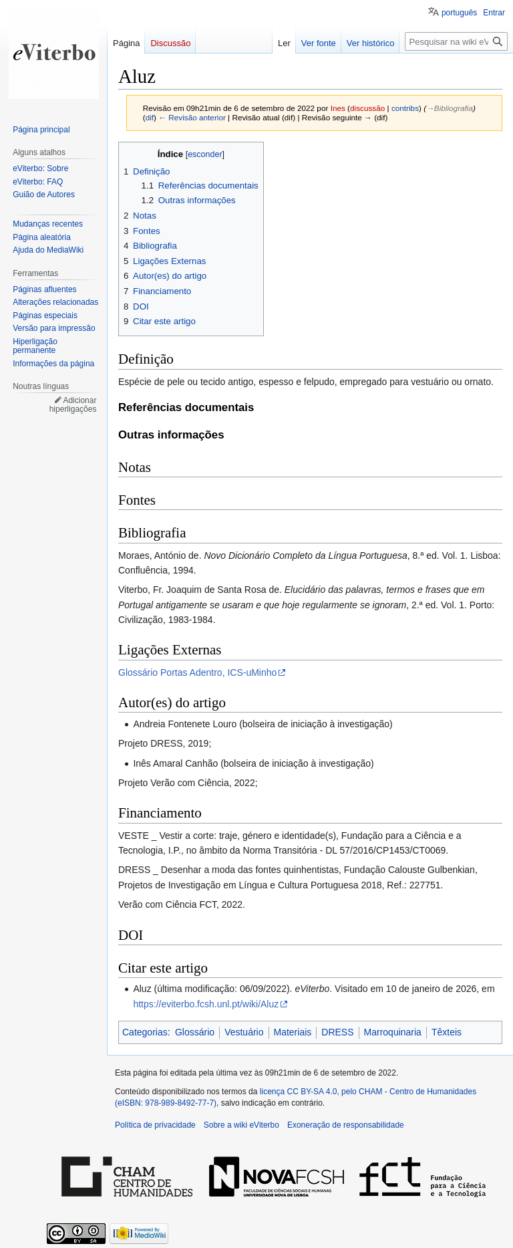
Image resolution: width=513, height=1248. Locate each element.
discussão (367, 108)
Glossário (194, 1032)
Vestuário (243, 1032)
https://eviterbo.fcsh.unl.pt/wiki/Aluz (206, 1004)
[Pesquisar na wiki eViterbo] (456, 41)
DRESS (337, 1032)
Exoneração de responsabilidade (345, 1125)
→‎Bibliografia (449, 108)
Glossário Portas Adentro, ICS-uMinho (197, 672)
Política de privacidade (155, 1125)
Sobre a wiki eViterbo (241, 1125)
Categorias (145, 1032)
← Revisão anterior (192, 117)
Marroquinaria (392, 1032)
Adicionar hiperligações (73, 405)
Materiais (293, 1032)
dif (150, 117)
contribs (405, 108)
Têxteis (447, 1032)
